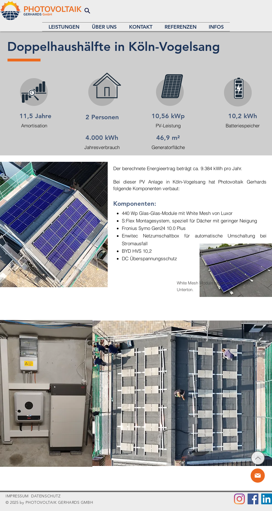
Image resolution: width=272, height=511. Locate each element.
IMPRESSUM (17, 495)
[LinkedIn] (266, 498)
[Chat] (257, 475)
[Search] (87, 10)
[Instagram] (239, 498)
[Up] (258, 458)
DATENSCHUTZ (46, 495)
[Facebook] (253, 498)
